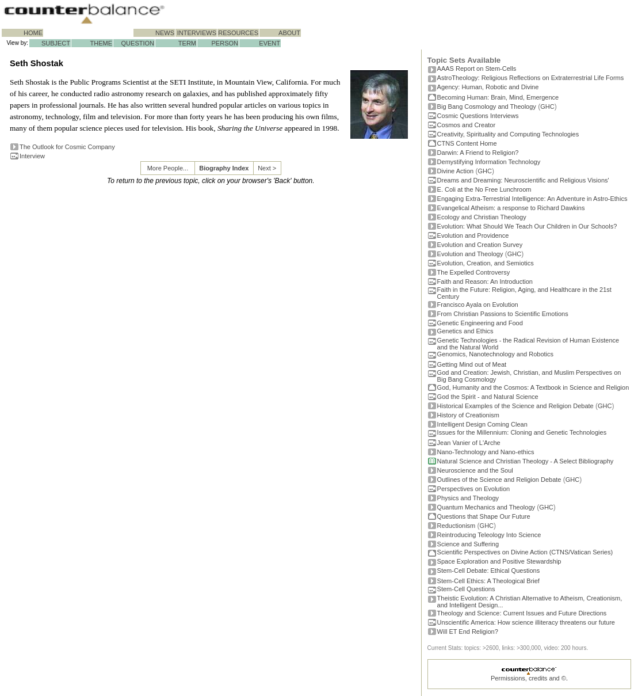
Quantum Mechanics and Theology (486, 507)
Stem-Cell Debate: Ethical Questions (488, 570)
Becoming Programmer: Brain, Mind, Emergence (498, 97)
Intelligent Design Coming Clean (482, 424)
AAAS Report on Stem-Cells (477, 68)
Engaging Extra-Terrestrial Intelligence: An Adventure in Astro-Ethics (532, 198)
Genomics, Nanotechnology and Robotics (495, 354)
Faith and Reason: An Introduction (485, 281)
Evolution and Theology (470, 253)
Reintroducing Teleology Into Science (489, 534)
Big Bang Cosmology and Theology (486, 106)
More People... (168, 168)
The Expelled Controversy (473, 272)
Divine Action (455, 171)
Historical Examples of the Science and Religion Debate (515, 405)
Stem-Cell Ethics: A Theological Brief (488, 580)
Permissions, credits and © (528, 678)
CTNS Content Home (467, 143)
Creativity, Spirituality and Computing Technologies (508, 134)
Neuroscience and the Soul (475, 470)
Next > (267, 168)
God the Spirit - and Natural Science (487, 396)
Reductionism (456, 525)
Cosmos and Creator (466, 124)
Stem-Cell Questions (466, 588)
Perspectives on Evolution (473, 488)
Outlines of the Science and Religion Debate (499, 479)
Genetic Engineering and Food (480, 323)
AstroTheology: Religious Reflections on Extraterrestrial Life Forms (530, 77)
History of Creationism (468, 415)
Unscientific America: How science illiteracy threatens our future (526, 622)
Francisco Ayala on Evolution (477, 304)
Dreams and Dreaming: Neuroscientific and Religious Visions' (523, 180)
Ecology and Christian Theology (481, 217)
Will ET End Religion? (467, 631)
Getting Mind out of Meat (471, 364)
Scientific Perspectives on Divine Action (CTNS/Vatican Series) (525, 552)
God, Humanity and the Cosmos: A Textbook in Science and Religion (533, 387)
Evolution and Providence (473, 235)
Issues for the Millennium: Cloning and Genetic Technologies (522, 432)
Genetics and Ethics (465, 331)
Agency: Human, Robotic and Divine (488, 86)
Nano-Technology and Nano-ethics (485, 451)
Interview (32, 156)
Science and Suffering (468, 544)
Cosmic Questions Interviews (478, 115)
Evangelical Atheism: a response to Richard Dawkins (511, 207)
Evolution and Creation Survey (480, 244)
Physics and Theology (468, 498)
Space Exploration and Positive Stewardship (499, 561)
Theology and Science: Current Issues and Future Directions (522, 613)
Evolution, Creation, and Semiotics (485, 263)
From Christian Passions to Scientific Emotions (502, 313)
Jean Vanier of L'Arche (469, 442)
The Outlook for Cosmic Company (67, 146)
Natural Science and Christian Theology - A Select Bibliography (525, 461)
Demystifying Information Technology (489, 161)
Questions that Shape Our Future (483, 516)
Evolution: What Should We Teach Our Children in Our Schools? (527, 226)
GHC (547, 106)
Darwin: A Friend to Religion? (478, 152)
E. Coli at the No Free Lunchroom (484, 189)
